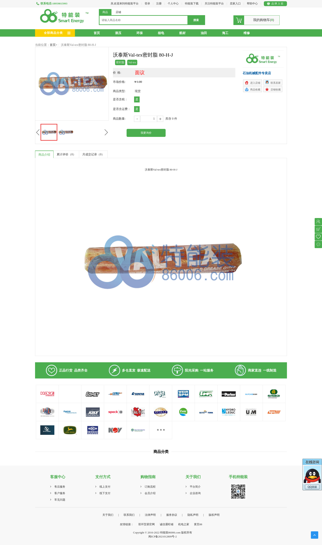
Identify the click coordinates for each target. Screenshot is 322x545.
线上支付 (104, 486)
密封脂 (120, 62)
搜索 (196, 20)
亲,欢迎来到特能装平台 (125, 3)
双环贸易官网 (146, 524)
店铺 (118, 12)
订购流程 (150, 486)
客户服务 (59, 493)
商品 (105, 12)
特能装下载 (192, 3)
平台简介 (195, 486)
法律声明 (150, 514)
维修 (246, 33)
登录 (147, 3)
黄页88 (198, 524)
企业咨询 (195, 493)
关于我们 (107, 514)
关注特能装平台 (214, 3)
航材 (182, 33)
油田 (204, 33)
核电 (161, 33)
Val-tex (132, 62)
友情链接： (127, 524)
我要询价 (146, 132)
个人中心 (173, 3)
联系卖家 (276, 82)
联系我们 (129, 514)
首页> (53, 44)
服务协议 (171, 514)
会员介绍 (150, 493)
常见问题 (59, 499)
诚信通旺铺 (166, 524)
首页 (97, 33)
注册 (159, 3)
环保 (139, 33)
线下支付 (104, 493)
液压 (118, 33)
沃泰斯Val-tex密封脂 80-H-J (78, 44)
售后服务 (59, 486)
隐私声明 (192, 514)
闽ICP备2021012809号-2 (162, 536)
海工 (225, 33)
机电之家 (183, 524)
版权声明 (214, 514)
